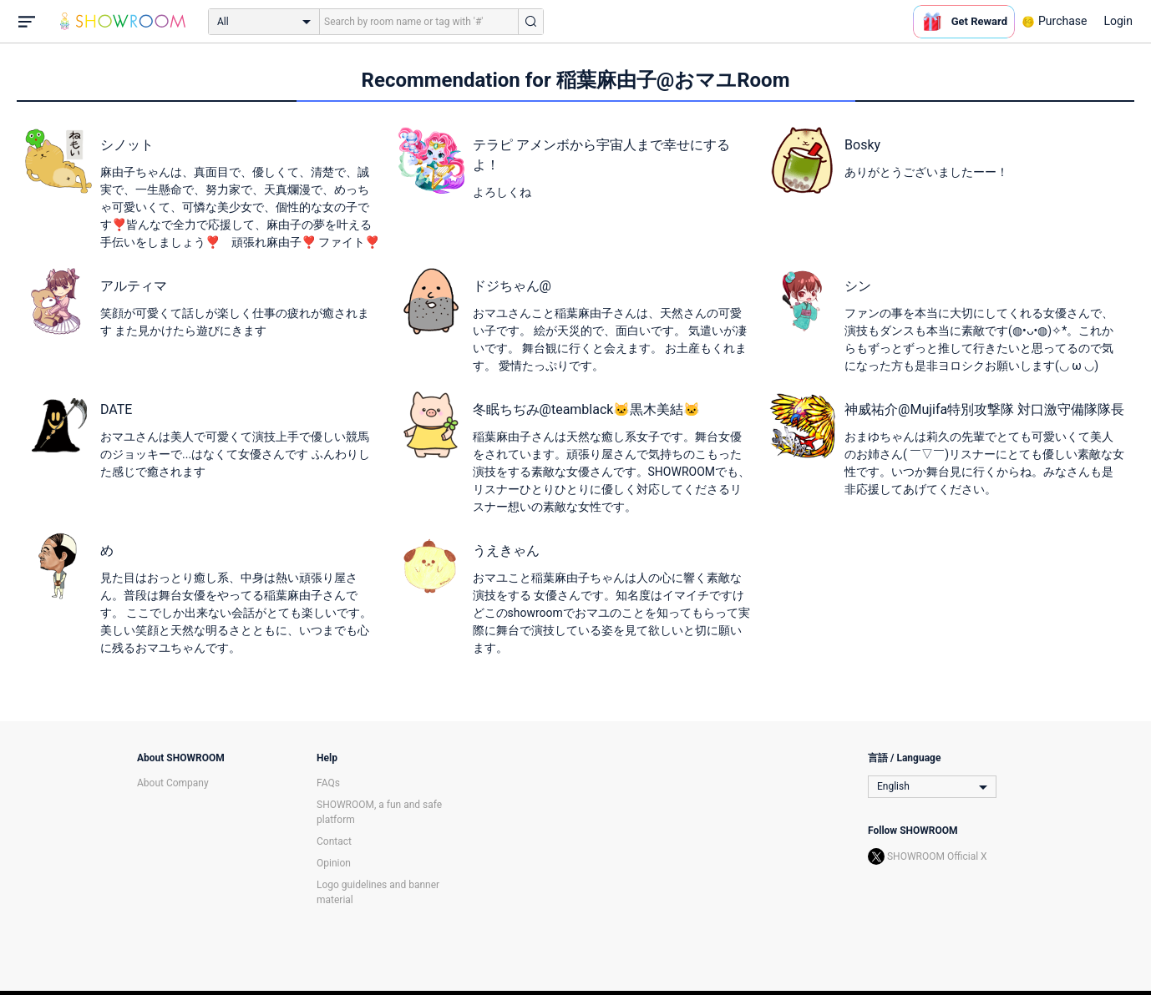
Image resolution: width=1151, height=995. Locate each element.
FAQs (328, 783)
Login (1118, 21)
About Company (173, 783)
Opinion (334, 863)
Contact (334, 841)
